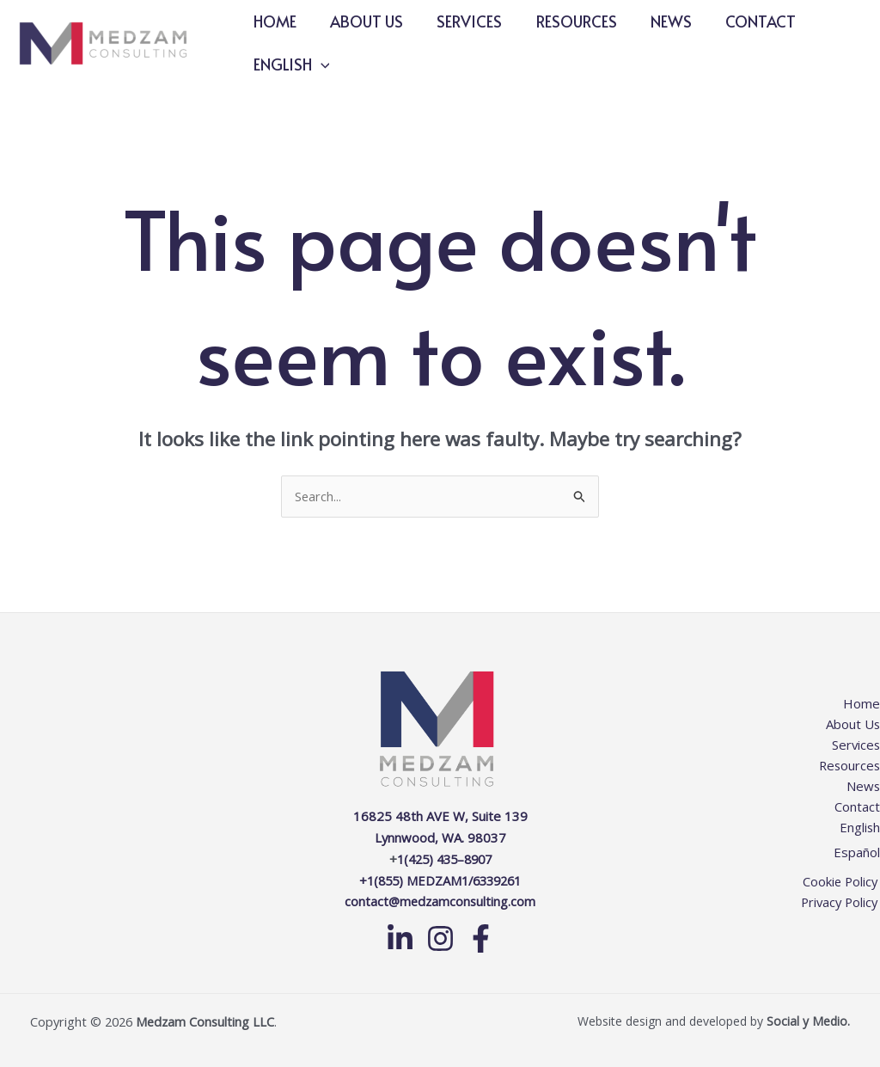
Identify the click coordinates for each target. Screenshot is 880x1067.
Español (857, 851)
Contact (745, 21)
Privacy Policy (839, 901)
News (658, 21)
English (290, 64)
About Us (362, 21)
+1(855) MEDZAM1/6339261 (440, 878)
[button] (319, 64)
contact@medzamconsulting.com (440, 899)
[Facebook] (481, 936)
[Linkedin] (400, 936)
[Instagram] (440, 936)
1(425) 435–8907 (444, 858)
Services (462, 21)
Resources (566, 21)
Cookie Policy (841, 880)
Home (273, 21)
